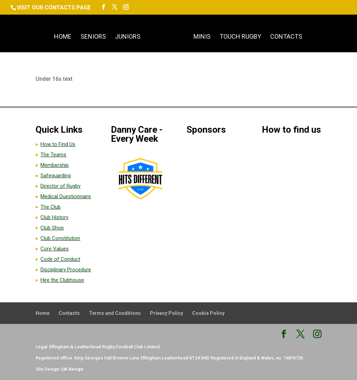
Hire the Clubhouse (62, 280)
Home (62, 37)
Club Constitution (60, 238)
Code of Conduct (60, 259)
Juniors (127, 37)
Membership (54, 165)
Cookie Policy (208, 313)
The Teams (53, 155)
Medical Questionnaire (65, 196)
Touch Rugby (240, 37)
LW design (72, 369)
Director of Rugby (60, 186)
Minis (202, 37)
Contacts (286, 37)
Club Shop (52, 228)
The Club (50, 207)
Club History (54, 217)
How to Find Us (57, 144)
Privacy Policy (166, 313)
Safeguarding (55, 175)
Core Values (54, 249)
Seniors (93, 37)
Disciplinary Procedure (65, 269)
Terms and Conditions (115, 313)
